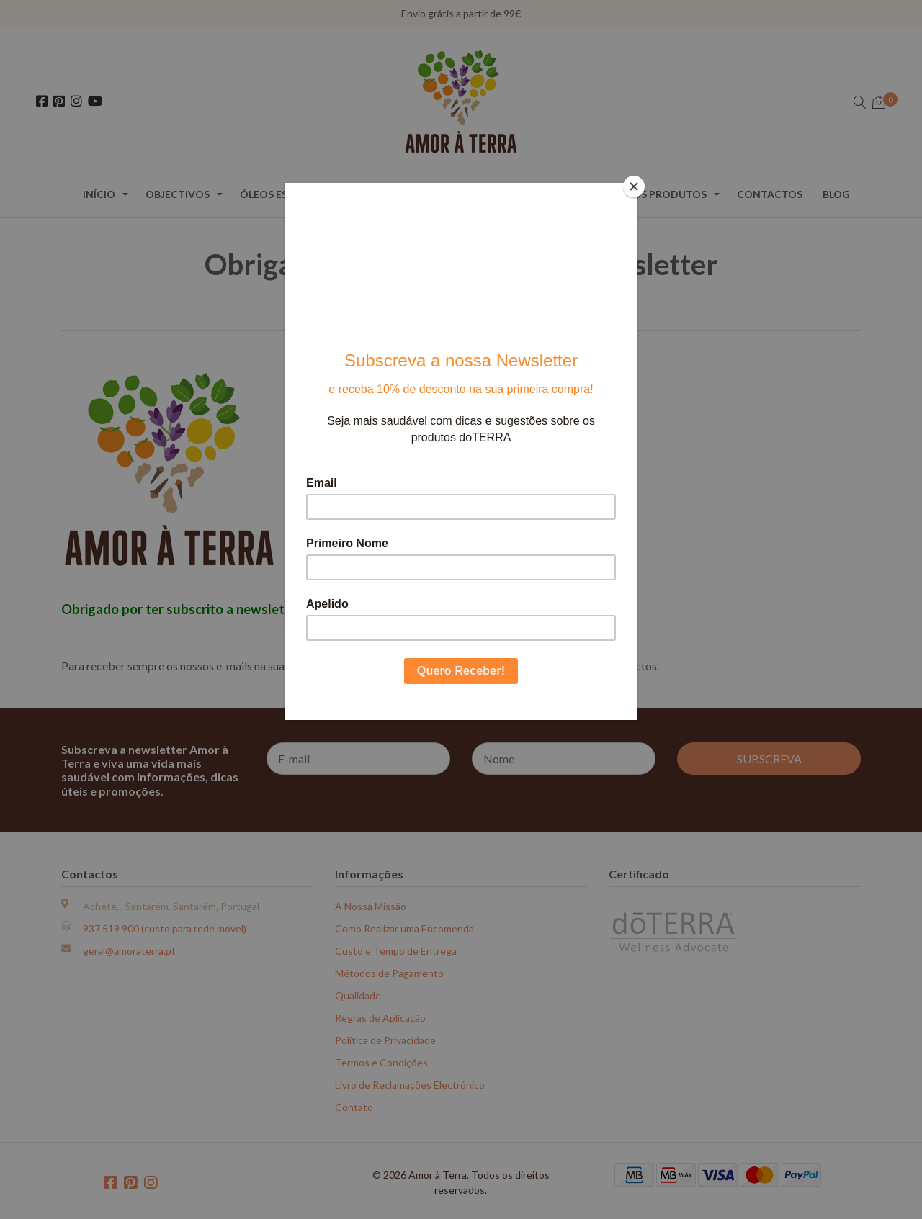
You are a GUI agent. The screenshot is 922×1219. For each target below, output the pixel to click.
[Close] (634, 186)
